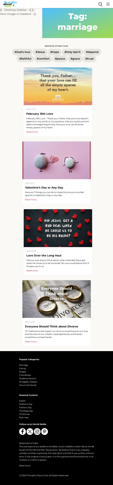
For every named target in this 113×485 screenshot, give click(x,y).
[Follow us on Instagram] (37, 431)
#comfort (43, 58)
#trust (89, 58)
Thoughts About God (37, 475)
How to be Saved (27, 385)
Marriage (23, 365)
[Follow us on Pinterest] (44, 431)
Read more (24, 465)
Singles (22, 371)
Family (22, 368)
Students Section (27, 378)
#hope (54, 52)
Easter (22, 401)
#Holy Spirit (72, 52)
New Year (24, 417)
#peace (60, 58)
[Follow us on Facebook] (22, 431)
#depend (92, 52)
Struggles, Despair (28, 381)
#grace (75, 58)
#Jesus (40, 52)
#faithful (25, 58)
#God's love (22, 52)
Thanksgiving (26, 411)
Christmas (24, 414)
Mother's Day (25, 404)
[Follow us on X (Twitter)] (30, 431)
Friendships (25, 375)
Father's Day (25, 407)
